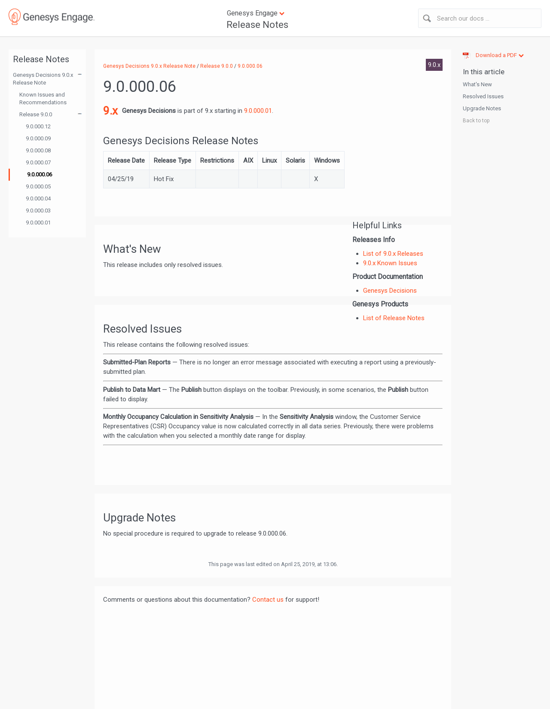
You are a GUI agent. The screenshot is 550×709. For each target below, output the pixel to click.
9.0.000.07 (38, 162)
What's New (477, 84)
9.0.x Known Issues (390, 263)
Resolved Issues (483, 96)
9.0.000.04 (38, 198)
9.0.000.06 (39, 174)
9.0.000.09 (38, 138)
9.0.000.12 (38, 126)
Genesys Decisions (390, 290)
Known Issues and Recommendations (43, 98)
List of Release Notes (394, 318)
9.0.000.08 (38, 150)
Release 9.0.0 (35, 114)
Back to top (476, 121)
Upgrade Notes (482, 108)
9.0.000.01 (38, 222)
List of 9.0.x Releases (393, 254)
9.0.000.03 (38, 210)
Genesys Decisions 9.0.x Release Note (43, 79)
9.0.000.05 (38, 186)
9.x (110, 110)
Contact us (268, 599)
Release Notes (257, 24)
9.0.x (434, 65)
